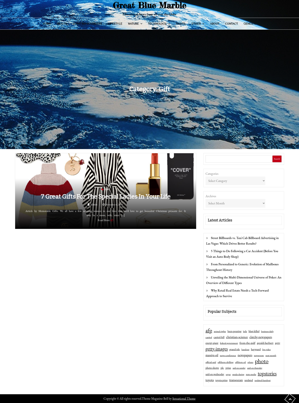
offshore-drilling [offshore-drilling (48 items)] (225, 362)
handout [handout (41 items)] (245, 349)
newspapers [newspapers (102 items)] (245, 355)
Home (47, 23)
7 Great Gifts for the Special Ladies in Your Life (105, 196)
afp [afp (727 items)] (209, 330)
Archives (211, 196)
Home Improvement (87, 23)
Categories (212, 174)
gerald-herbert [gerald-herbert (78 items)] (265, 343)
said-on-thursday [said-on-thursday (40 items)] (254, 368)
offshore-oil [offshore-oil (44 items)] (240, 362)
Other (196, 23)
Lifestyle (115, 23)
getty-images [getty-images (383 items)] (217, 348)
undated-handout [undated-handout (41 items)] (263, 380)
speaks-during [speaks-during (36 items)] (238, 374)
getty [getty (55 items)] (277, 343)
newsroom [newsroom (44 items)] (259, 355)
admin (93, 204)
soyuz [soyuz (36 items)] (228, 374)
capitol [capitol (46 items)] (209, 337)
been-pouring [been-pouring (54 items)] (234, 331)
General (250, 23)
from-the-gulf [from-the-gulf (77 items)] (247, 343)
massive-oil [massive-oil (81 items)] (212, 355)
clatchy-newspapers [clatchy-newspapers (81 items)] (260, 337)
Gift (107, 189)
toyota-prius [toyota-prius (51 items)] (221, 380)
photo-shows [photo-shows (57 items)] (212, 368)
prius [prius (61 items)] (228, 368)
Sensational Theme (183, 398)
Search (277, 158)
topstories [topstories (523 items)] (267, 373)
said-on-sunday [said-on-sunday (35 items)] (239, 368)
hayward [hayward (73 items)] (256, 349)
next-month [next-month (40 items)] (271, 355)
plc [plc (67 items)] (222, 368)
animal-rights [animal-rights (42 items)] (220, 331)
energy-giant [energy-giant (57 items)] (212, 343)
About (214, 23)
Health (62, 23)
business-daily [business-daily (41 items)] (267, 331)
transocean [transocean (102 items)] (236, 380)
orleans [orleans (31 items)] (250, 362)
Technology (157, 23)
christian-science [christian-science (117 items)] (237, 337)
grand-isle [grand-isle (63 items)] (234, 349)
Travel (181, 23)
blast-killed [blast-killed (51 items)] (254, 331)
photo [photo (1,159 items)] (262, 361)
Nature (133, 23)
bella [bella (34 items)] (245, 331)
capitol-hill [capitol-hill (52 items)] (219, 337)
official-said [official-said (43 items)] (211, 362)
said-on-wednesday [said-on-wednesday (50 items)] (215, 374)
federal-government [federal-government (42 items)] (229, 343)
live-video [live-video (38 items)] (266, 349)
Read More (104, 220)
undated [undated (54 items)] (248, 380)
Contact (231, 23)
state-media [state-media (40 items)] (251, 374)
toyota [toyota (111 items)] (210, 380)
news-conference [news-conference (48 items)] (228, 355)
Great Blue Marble (149, 5)
